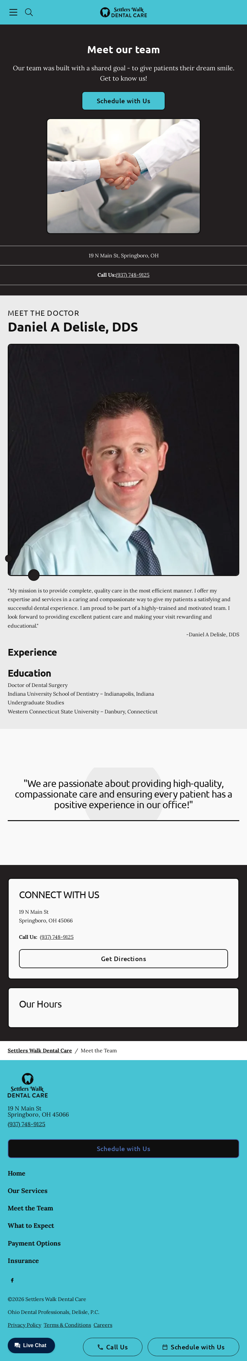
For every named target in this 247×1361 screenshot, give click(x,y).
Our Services (28, 1191)
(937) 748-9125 (133, 275)
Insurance (23, 1261)
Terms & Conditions (67, 1325)
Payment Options (34, 1243)
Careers (103, 1325)
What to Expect (31, 1225)
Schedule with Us (124, 100)
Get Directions (123, 958)
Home (16, 1173)
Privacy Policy (24, 1325)
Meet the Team (30, 1208)
